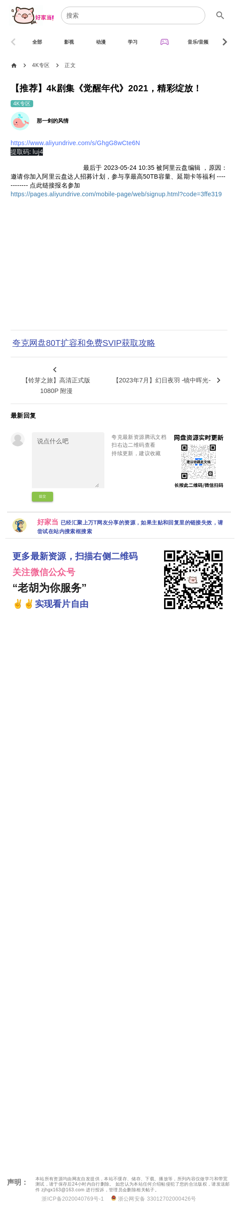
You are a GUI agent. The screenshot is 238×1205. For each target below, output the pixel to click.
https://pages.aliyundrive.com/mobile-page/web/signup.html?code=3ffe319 (116, 194)
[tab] (37, 42)
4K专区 (41, 65)
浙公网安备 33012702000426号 (153, 1198)
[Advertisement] (119, 270)
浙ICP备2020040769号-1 (73, 1199)
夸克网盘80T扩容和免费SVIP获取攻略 (83, 343)
